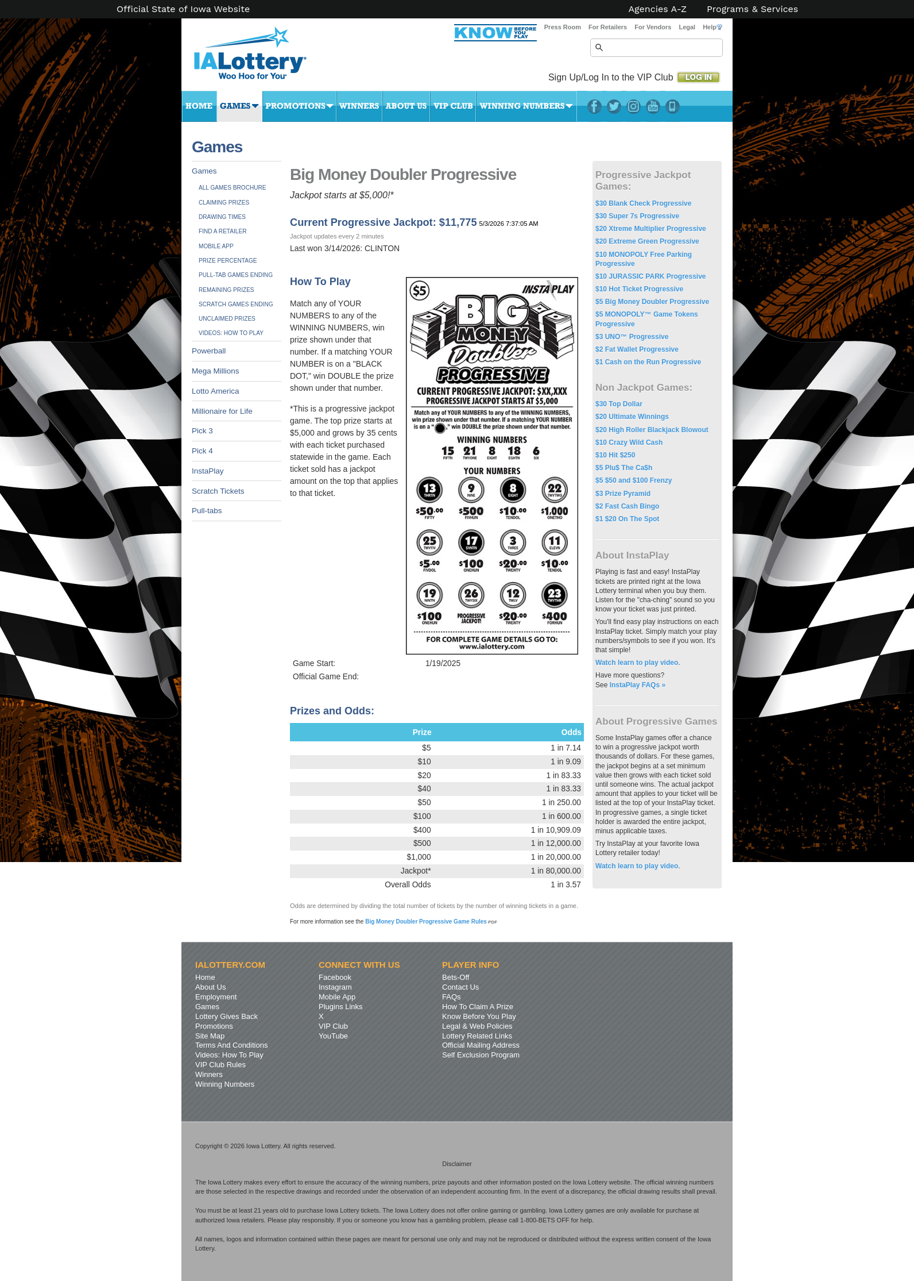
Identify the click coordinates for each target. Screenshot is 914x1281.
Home (199, 106)
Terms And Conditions (231, 1045)
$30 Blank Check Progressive (643, 203)
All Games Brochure (232, 187)
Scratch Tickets (218, 491)
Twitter (614, 106)
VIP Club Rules (220, 1064)
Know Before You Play (479, 1016)
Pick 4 (202, 451)
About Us (406, 106)
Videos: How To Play (231, 333)
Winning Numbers (526, 106)
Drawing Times (222, 217)
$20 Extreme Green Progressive (647, 241)
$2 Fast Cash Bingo (627, 506)
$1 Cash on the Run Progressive (648, 362)
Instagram (633, 106)
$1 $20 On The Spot (627, 519)
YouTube (653, 106)
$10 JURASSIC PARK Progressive (650, 276)
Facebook (594, 106)
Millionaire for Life (222, 411)
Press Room (562, 27)
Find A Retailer (223, 231)
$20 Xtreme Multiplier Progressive (650, 229)
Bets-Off (455, 977)
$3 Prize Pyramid (622, 494)
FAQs (451, 997)
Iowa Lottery (261, 57)
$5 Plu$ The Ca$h (623, 468)
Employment (216, 997)
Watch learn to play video (636, 663)
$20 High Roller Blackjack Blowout (651, 430)
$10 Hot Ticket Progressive (639, 289)
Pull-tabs (207, 510)
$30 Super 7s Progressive (637, 216)
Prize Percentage (228, 260)
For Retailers (607, 27)
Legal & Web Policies (477, 1026)
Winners (359, 106)
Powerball (209, 351)
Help (712, 27)
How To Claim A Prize (477, 1006)
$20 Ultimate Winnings (632, 417)
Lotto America (215, 391)
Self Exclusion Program (481, 1055)
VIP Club (453, 106)
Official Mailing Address (481, 1045)
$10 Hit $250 (615, 455)
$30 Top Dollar (618, 404)
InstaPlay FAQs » (637, 685)
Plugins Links (341, 1006)
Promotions (299, 106)
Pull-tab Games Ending (236, 275)
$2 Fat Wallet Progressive (637, 349)
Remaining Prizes (226, 290)
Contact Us (460, 987)
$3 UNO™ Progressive (631, 337)
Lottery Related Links (477, 1036)
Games (239, 106)
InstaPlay (208, 471)
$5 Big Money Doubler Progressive (652, 302)
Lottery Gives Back (226, 1016)
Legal (687, 27)
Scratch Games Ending (236, 304)
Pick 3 (202, 430)
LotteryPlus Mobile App (672, 106)
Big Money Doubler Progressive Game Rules (431, 921)
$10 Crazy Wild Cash (629, 442)
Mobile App (216, 246)
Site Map (209, 1036)
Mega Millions (215, 371)
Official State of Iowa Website (183, 9)
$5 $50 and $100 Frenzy (633, 480)
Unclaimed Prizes (227, 319)
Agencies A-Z (658, 9)
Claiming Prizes (224, 202)
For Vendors (652, 27)
